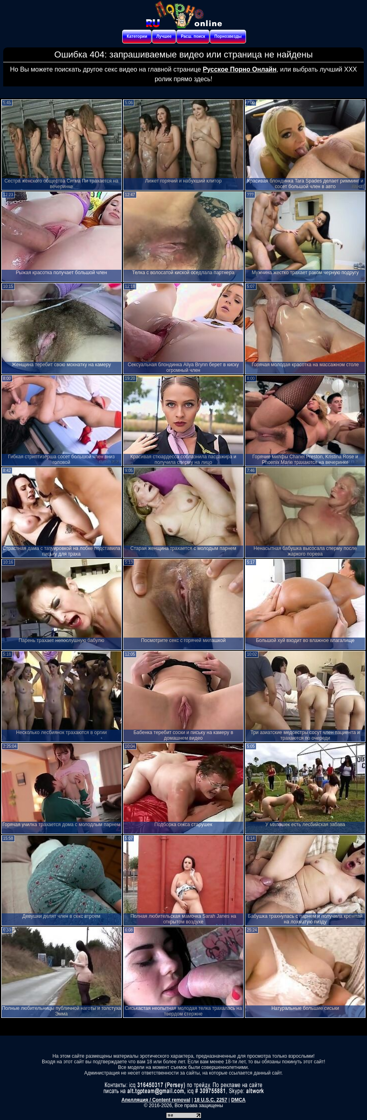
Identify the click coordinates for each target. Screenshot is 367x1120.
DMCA (238, 1100)
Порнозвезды (228, 36)
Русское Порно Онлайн (239, 69)
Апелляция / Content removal (155, 1100)
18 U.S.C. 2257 (210, 1100)
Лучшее (164, 36)
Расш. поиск (193, 36)
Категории (137, 36)
